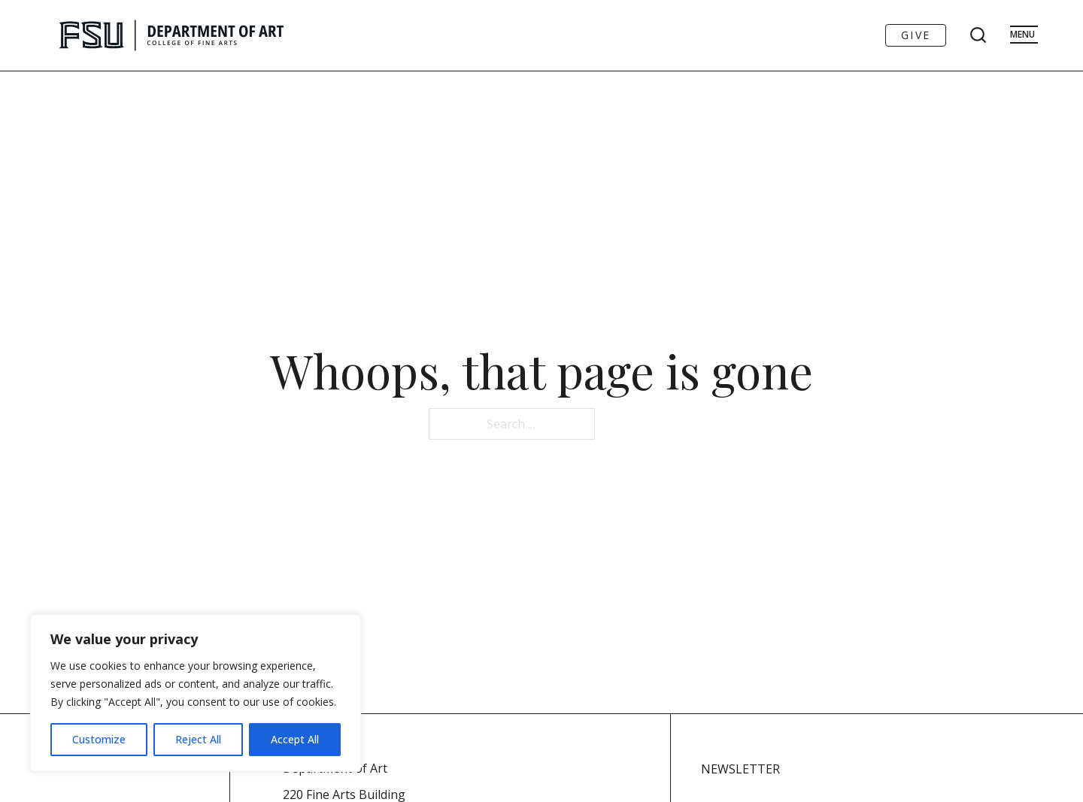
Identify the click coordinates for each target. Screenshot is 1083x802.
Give (915, 35)
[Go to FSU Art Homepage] (216, 35)
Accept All (295, 739)
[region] (195, 693)
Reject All (198, 739)
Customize (99, 739)
